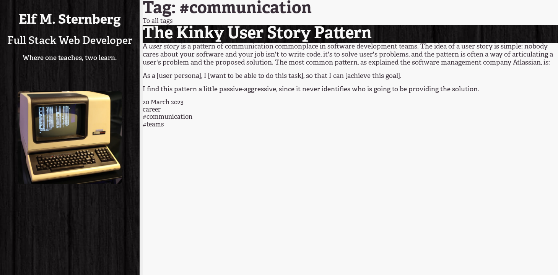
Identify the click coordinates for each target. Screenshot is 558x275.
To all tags (157, 21)
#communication (167, 117)
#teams (153, 125)
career (152, 110)
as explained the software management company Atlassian (450, 63)
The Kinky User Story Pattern (257, 34)
